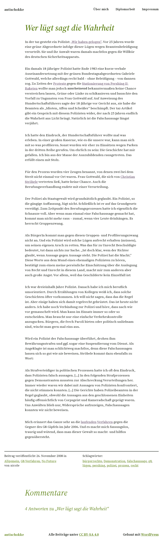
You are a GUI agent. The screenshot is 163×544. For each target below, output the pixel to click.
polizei (112, 465)
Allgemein (11, 461)
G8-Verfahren (30, 461)
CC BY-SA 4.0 (89, 534)
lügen (87, 465)
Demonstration (114, 461)
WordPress (150, 534)
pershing (98, 465)
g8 (150, 461)
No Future (49, 461)
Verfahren (105, 422)
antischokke (14, 9)
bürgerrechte (92, 461)
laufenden (88, 422)
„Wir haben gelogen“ (86, 41)
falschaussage (137, 461)
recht (134, 465)
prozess (123, 465)
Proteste (60, 83)
